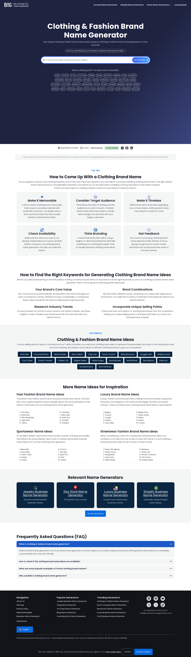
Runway (76, 84)
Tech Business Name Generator (111, 616)
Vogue (65, 75)
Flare (104, 84)
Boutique (124, 80)
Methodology (97, 148)
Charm (112, 84)
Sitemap (20, 605)
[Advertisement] (95, 115)
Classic (132, 75)
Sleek (133, 80)
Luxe (124, 75)
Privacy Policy (22, 609)
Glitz (86, 89)
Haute (68, 80)
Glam (99, 75)
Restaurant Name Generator (109, 609)
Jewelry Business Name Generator (35, 493)
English (24, 629)
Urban (117, 75)
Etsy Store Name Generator (75, 493)
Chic (57, 75)
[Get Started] (140, 60)
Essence (101, 89)
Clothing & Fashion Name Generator (113, 601)
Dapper (114, 80)
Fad (93, 89)
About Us (21, 601)
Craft (136, 84)
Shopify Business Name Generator (155, 493)
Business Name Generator (28, 616)
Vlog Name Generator (66, 605)
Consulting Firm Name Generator (71, 616)
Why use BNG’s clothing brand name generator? (95, 575)
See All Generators (95, 513)
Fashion (77, 80)
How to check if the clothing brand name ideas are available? (95, 561)
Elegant (107, 75)
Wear (95, 80)
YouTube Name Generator (68, 609)
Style (73, 75)
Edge (129, 84)
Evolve (136, 89)
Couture (82, 75)
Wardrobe (87, 84)
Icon (97, 84)
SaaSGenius (22, 621)
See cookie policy (113, 652)
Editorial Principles (24, 612)
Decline (127, 652)
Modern (59, 80)
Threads (104, 80)
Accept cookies (143, 652)
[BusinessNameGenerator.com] (16, 5)
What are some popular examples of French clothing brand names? (95, 568)
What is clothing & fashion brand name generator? (95, 544)
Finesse (55, 89)
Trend (91, 75)
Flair (118, 89)
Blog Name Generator (66, 612)
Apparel (87, 80)
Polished (55, 84)
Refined (121, 84)
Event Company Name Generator (111, 605)
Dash (79, 89)
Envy (63, 89)
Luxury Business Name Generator (115, 493)
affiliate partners (98, 157)
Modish (71, 89)
